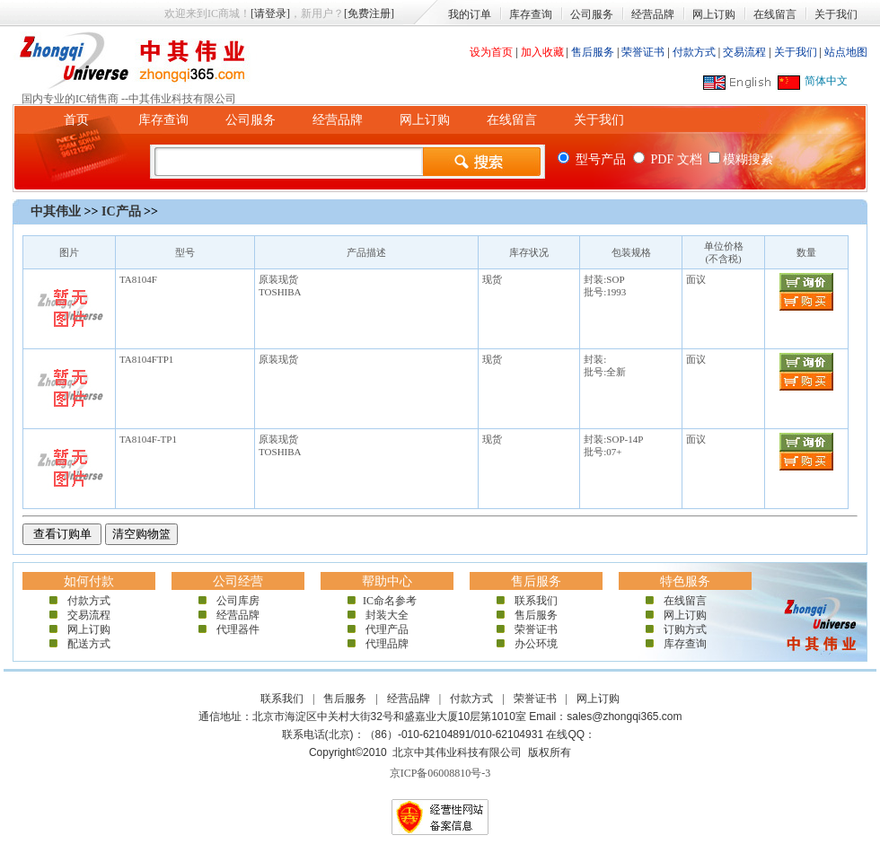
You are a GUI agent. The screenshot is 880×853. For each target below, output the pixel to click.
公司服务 (591, 14)
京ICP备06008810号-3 (440, 773)
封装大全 (387, 615)
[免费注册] (369, 13)
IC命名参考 (387, 600)
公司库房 (238, 600)
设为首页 (491, 52)
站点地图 (845, 52)
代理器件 (238, 629)
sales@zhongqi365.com (624, 716)
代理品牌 (387, 644)
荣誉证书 (642, 52)
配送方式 (88, 644)
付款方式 (694, 52)
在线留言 (774, 14)
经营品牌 (652, 14)
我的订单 (469, 14)
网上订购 (713, 14)
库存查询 (530, 14)
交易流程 (744, 52)
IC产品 (121, 211)
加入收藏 (542, 52)
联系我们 (536, 600)
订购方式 (685, 629)
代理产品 (387, 629)
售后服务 (592, 52)
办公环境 (536, 644)
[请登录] (270, 13)
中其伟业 (56, 211)
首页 (76, 120)
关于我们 (836, 14)
